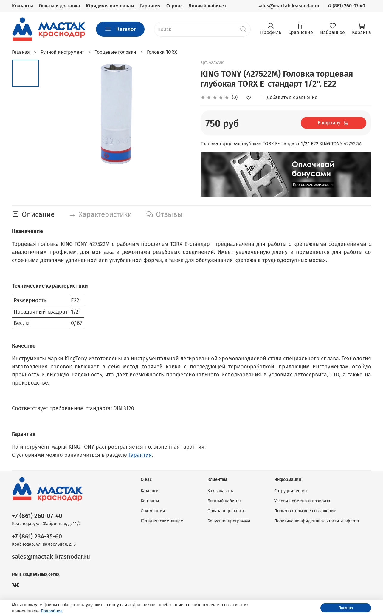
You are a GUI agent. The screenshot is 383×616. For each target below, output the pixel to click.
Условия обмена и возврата (302, 501)
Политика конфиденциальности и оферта (316, 521)
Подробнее (52, 611)
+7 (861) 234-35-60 (37, 536)
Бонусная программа (228, 521)
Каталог (120, 29)
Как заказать (220, 490)
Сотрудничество (290, 490)
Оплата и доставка (59, 6)
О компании (153, 510)
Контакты (22, 6)
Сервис (174, 6)
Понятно (346, 608)
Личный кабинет (207, 6)
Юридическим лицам (110, 6)
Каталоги (150, 490)
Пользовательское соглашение (305, 510)
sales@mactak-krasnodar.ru (288, 6)
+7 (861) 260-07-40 (346, 6)
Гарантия (150, 6)
